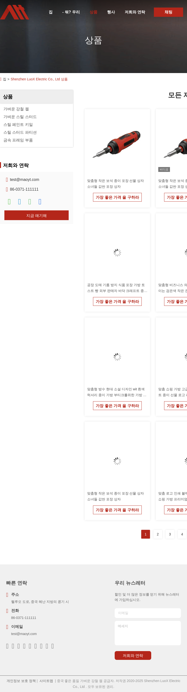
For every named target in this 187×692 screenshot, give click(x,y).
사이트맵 (46, 681)
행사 (111, 12)
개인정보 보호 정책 (21, 681)
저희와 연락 (135, 12)
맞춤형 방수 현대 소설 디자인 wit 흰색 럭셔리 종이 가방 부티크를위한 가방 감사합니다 (116, 395)
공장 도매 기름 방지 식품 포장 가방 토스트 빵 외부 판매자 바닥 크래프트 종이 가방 (117, 291)
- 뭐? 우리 (71, 12)
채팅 (168, 12)
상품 (93, 12)
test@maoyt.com (24, 180)
